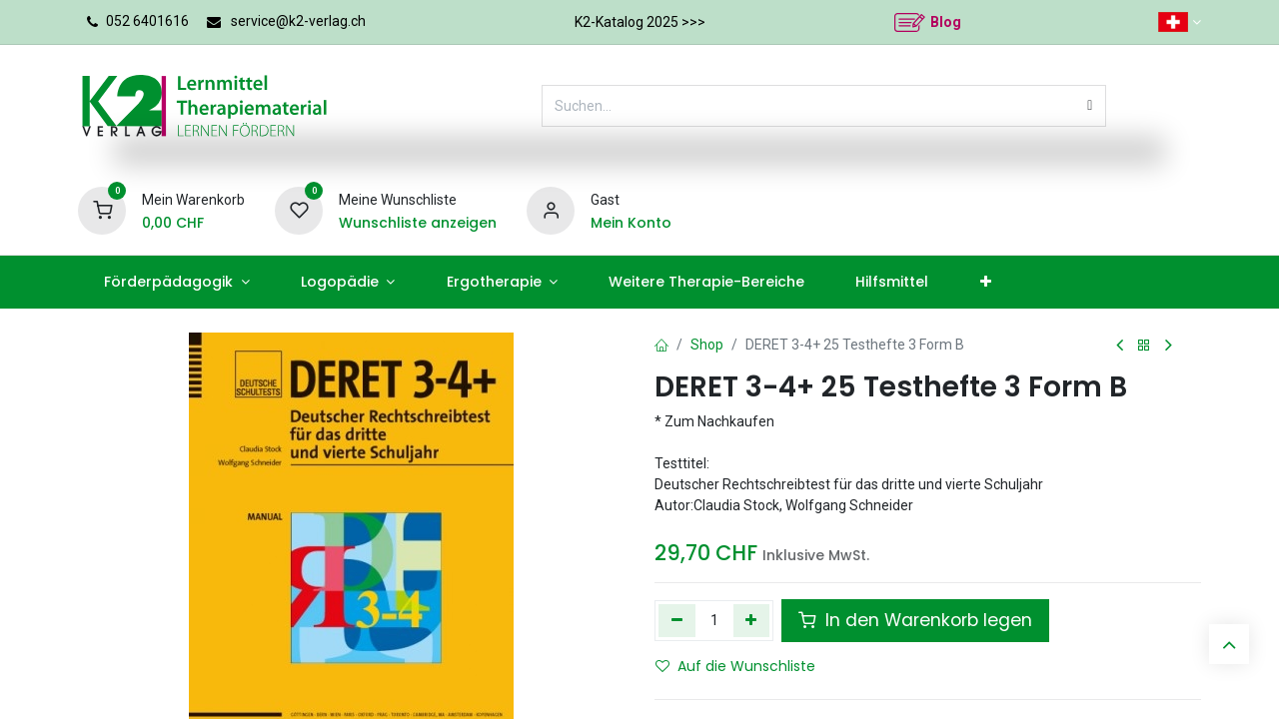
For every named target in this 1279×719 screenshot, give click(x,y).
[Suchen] (1089, 106)
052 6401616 (147, 21)
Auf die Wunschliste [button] (735, 666)
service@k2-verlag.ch (298, 21)
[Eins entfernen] (676, 620)
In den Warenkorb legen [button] (915, 620)
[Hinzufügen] (751, 620)
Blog (945, 22)
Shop (706, 345)
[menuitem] (176, 282)
